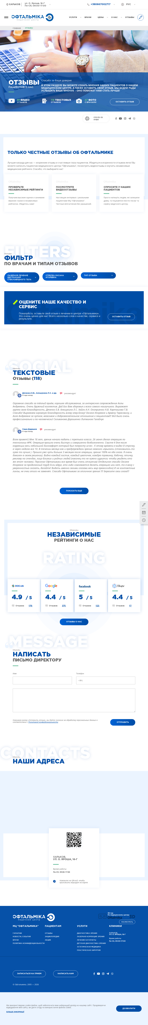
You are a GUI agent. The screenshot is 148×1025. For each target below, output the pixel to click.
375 (64, 605)
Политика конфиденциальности (28, 943)
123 (98, 605)
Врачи (16, 940)
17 (130, 605)
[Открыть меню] (6, 17)
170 (31, 605)
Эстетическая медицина (89, 947)
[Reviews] (19, 395)
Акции (48, 940)
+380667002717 (100, 4)
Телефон (80, 673)
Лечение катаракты (86, 940)
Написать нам (66, 973)
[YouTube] (120, 118)
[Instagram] (125, 118)
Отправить (123, 722)
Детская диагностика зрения (91, 943)
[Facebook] (116, 118)
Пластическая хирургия (89, 950)
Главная (17, 28)
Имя (15, 673)
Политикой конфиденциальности (43, 722)
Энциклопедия (52, 936)
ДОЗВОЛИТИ (129, 1008)
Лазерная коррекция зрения (90, 936)
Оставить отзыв (125, 102)
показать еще (74, 491)
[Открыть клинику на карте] (74, 841)
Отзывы (48, 933)
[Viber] (134, 118)
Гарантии (17, 933)
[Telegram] (129, 118)
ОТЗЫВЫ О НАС (74, 622)
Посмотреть (127, 922)
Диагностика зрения (87, 933)
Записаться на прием (29, 973)
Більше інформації (15, 1012)
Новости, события (22, 936)
